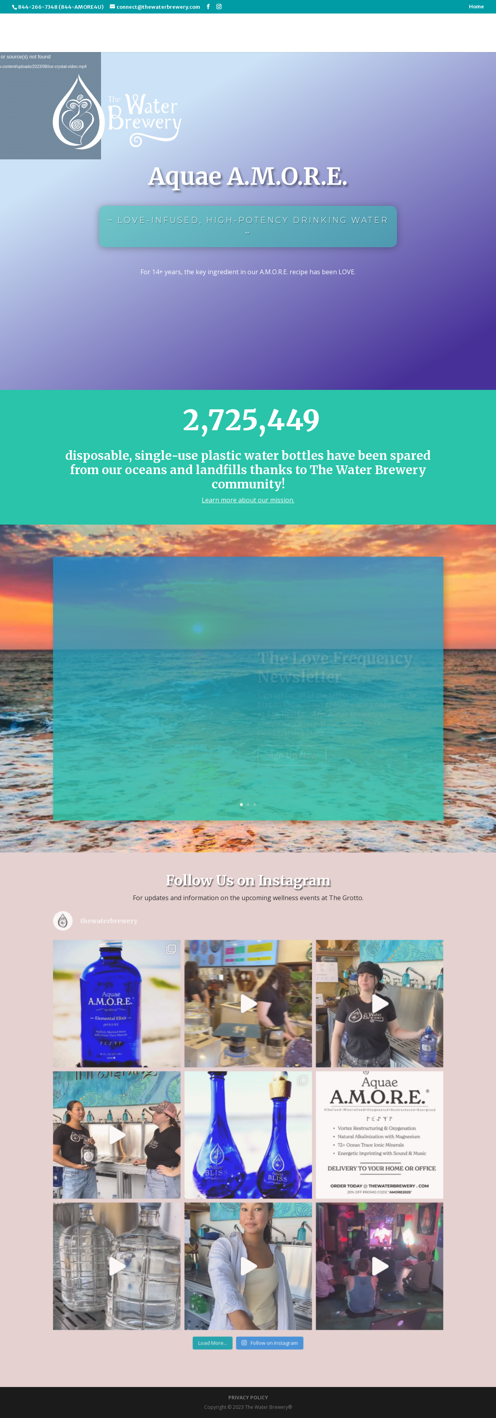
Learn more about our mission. (248, 500)
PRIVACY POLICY (248, 1397)
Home (476, 7)
